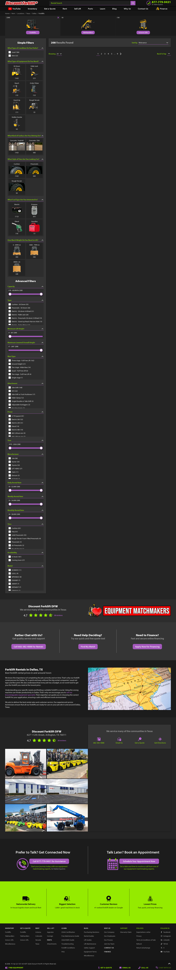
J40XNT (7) (14, 584)
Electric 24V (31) (16, 423)
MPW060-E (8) (15, 577)
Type (26, 300)
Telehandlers (88, 32)
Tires (26, 524)
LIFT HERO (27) (15, 468)
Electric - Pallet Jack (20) (18, 315)
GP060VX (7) (14, 590)
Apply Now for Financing (147, 646)
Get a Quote (49, 8)
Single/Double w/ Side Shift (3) (21, 401)
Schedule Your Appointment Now (139, 861)
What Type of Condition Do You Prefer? (26, 48)
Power (26, 412)
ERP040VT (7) (15, 587)
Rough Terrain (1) (16, 549)
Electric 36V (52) (16, 419)
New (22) (13, 56)
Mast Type (26, 356)
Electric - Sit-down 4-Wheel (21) (21, 311)
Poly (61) (13, 532)
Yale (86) (13, 458)
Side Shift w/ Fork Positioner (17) (22, 394)
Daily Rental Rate (26, 482)
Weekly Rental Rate (26, 496)
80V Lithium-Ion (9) (17, 433)
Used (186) (14, 52)
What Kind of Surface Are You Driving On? (26, 135)
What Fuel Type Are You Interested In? (26, 199)
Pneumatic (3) (15, 542)
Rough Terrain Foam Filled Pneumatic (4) (25, 538)
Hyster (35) (14, 462)
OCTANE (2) (14, 479)
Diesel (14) (14, 426)
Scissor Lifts (143, 32)
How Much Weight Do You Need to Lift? (26, 240)
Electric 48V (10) (16, 430)
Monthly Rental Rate (26, 510)
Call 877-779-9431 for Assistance (49, 861)
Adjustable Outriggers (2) (19, 405)
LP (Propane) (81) (16, 416)
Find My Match (88, 646)
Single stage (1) (16, 378)
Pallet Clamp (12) (16, 398)
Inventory (32, 8)
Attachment (26, 383)
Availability (26, 552)
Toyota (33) (14, 465)
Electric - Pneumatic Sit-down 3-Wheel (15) (25, 318)
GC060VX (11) (15, 570)
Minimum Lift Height (26, 328)
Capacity (26, 286)
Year (26, 440)
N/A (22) (13, 391)
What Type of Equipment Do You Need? (26, 61)
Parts (90, 8)
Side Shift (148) (15, 387)
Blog (114, 8)
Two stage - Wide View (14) (20, 367)
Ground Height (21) (17, 364)
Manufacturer (26, 454)
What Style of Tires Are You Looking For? (26, 159)
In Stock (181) (15, 557)
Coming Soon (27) (17, 560)
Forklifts (33, 32)
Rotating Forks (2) (17, 408)
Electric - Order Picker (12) (19, 325)
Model (26, 566)
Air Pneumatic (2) (16, 545)
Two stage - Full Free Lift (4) (20, 374)
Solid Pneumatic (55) (17, 535)
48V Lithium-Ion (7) (17, 436)
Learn (102, 8)
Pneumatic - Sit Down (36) (19, 308)
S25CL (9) (13, 573)
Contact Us (143, 8)
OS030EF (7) (14, 580)
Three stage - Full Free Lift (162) (21, 360)
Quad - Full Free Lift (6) (18, 371)
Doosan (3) (14, 475)
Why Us (127, 8)
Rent (65, 8)
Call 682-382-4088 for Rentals (28, 646)
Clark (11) (13, 472)
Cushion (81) (15, 528)
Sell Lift (77, 8)
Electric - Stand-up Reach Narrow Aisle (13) (25, 321)
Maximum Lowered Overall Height (26, 342)
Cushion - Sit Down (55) (18, 304)
